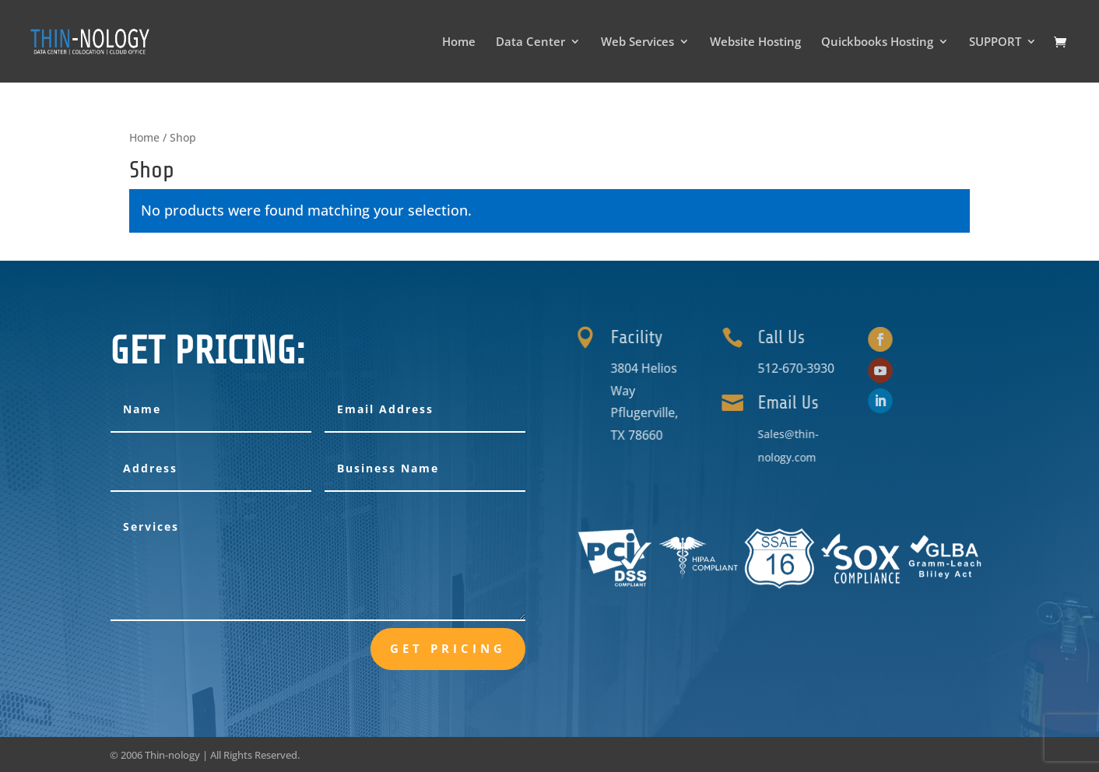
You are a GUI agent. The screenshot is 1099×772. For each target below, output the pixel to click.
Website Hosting (755, 42)
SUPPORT (995, 42)
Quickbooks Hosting (877, 42)
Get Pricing (448, 648)
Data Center (530, 42)
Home (459, 42)
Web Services (637, 42)
